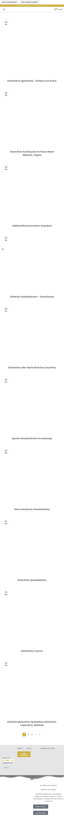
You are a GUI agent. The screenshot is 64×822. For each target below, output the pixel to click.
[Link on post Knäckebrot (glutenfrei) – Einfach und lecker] (32, 49)
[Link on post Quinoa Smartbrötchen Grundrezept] (32, 406)
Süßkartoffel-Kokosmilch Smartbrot (32, 225)
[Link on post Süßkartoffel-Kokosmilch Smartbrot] (32, 194)
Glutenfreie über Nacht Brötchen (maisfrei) (32, 367)
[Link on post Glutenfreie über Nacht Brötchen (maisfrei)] (32, 335)
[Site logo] (32, 9)
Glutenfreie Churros (32, 651)
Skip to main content (29, 2)
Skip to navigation (9, 2)
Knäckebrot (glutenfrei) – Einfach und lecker (32, 80)
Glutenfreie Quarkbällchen (32, 580)
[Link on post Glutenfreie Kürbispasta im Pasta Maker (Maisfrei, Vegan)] (32, 119)
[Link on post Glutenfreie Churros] (32, 619)
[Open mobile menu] (4, 9)
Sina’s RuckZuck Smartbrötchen (32, 509)
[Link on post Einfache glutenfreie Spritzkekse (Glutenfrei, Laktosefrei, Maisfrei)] (32, 690)
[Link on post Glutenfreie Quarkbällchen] (32, 548)
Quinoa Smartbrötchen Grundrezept (32, 438)
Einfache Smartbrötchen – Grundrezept (32, 296)
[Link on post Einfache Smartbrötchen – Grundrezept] (32, 264)
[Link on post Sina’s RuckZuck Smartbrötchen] (32, 477)
